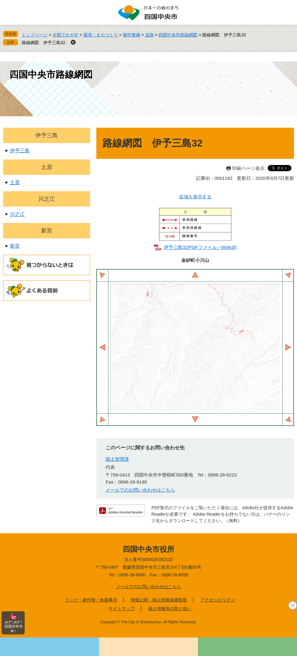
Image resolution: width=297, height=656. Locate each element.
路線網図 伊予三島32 (43, 42)
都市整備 (131, 34)
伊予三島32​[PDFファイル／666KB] (200, 247)
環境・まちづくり (100, 34)
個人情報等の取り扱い (169, 608)
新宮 (46, 231)
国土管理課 (117, 459)
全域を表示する (195, 196)
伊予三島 (47, 135)
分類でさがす (65, 34)
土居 (46, 167)
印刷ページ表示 (248, 168)
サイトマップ (122, 608)
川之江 (46, 199)
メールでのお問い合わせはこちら (140, 490)
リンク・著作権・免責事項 (91, 599)
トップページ (35, 34)
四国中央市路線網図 (177, 34)
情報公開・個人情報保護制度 (159, 599)
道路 (149, 34)
